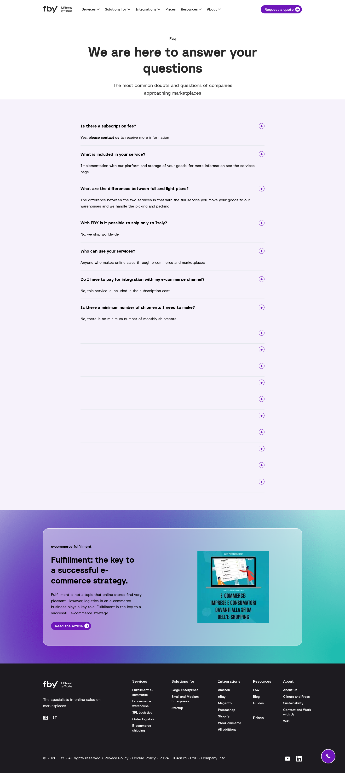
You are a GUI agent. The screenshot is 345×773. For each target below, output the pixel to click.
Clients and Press (296, 696)
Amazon (224, 690)
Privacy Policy (116, 758)
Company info (213, 758)
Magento (225, 703)
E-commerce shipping (141, 728)
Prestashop (226, 710)
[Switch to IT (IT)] (55, 717)
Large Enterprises (185, 690)
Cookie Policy (144, 758)
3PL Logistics (142, 712)
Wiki (286, 721)
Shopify (224, 716)
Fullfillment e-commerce (142, 692)
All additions (227, 729)
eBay (221, 696)
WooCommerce (229, 723)
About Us (290, 690)
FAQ (256, 690)
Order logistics (143, 719)
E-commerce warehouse (141, 703)
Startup (177, 708)
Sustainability (293, 703)
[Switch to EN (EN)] (45, 717)
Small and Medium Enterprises (185, 699)
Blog (256, 696)
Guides (258, 703)
